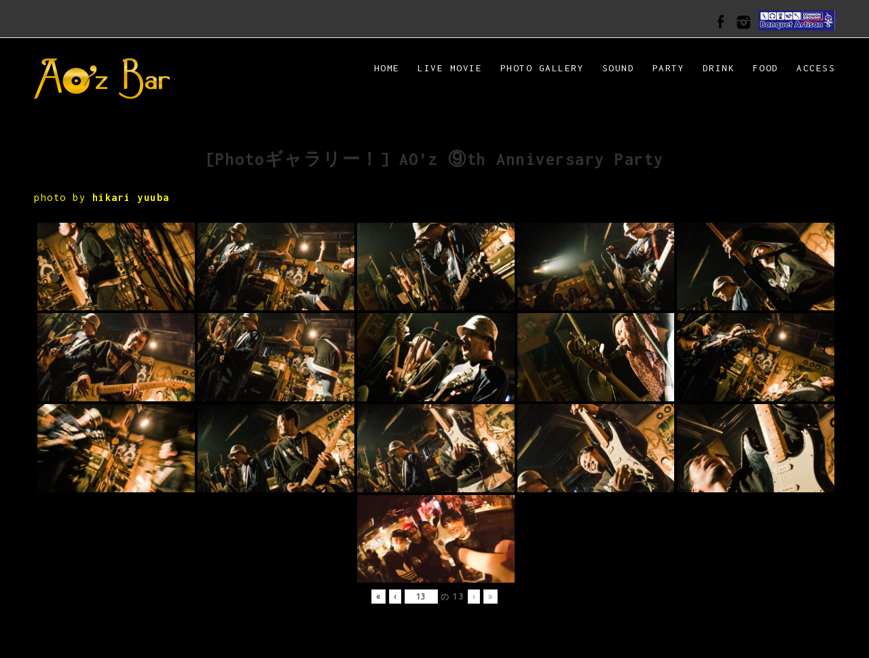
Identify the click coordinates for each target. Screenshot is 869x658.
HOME (387, 67)
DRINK (719, 67)
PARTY (668, 67)
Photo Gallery (542, 67)
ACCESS (815, 67)
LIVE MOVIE (450, 67)
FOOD (766, 67)
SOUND (618, 67)
